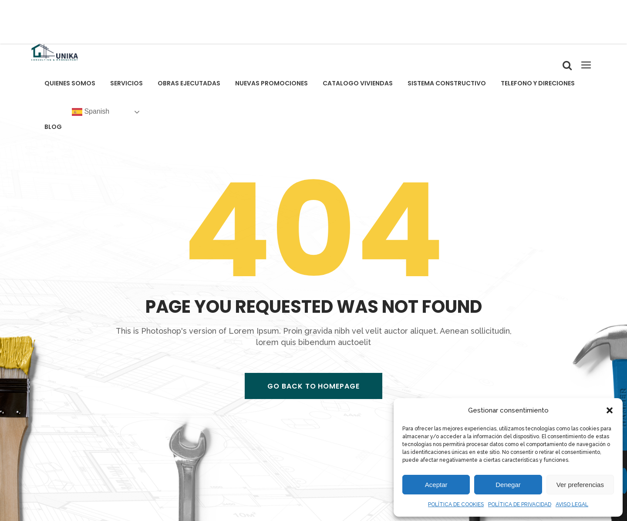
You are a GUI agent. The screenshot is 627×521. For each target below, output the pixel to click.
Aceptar (436, 484)
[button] (609, 410)
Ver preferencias (580, 484)
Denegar (508, 484)
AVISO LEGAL (572, 504)
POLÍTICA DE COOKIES (456, 504)
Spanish (90, 112)
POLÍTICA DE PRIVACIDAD (519, 504)
